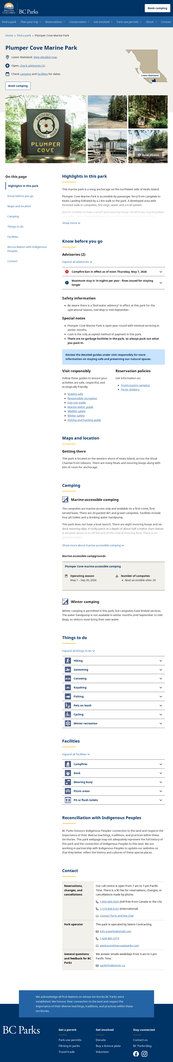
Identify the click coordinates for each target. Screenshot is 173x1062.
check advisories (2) (32, 65)
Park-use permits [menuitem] (128, 22)
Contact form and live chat (117, 916)
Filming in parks (69, 1046)
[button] (113, 272)
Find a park (24, 35)
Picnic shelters (130, 389)
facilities (42, 74)
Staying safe (75, 394)
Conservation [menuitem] (77, 22)
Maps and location (19, 206)
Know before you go (20, 196)
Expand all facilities (76, 754)
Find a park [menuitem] (9, 22)
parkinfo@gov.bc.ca (112, 965)
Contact (12, 261)
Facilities (12, 237)
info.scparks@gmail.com (115, 931)
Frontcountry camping (135, 385)
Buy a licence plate (108, 1046)
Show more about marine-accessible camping (93, 545)
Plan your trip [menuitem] (29, 22)
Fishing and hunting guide (84, 420)
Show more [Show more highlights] (71, 223)
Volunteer (102, 1052)
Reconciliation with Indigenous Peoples (27, 249)
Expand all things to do (78, 651)
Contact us (140, 1040)
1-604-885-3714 (109, 938)
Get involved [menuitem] (101, 22)
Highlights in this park (23, 186)
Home (9, 35)
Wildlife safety (76, 411)
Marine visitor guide (80, 407)
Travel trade (67, 1052)
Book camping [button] (157, 8)
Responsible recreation (82, 398)
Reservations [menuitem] (53, 22)
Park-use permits (70, 1040)
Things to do (15, 226)
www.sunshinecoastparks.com (119, 945)
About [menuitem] (150, 22)
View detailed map (45, 57)
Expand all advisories (77, 262)
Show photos (148, 155)
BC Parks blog (142, 1046)
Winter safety (76, 415)
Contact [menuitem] (166, 22)
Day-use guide (77, 402)
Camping (13, 216)
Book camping (18, 86)
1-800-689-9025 (109, 901)
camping (25, 74)
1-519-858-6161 (109, 909)
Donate (101, 1040)
